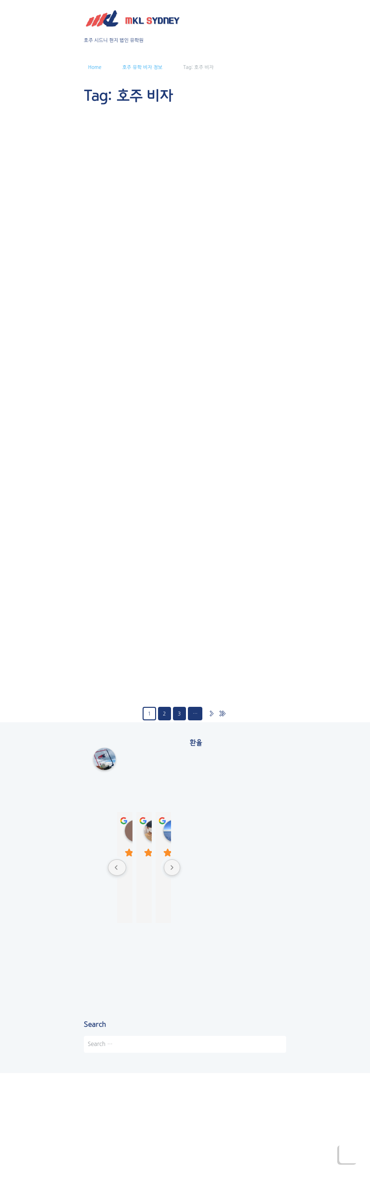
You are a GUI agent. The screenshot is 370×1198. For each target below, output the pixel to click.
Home (95, 67)
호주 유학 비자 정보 (142, 67)
